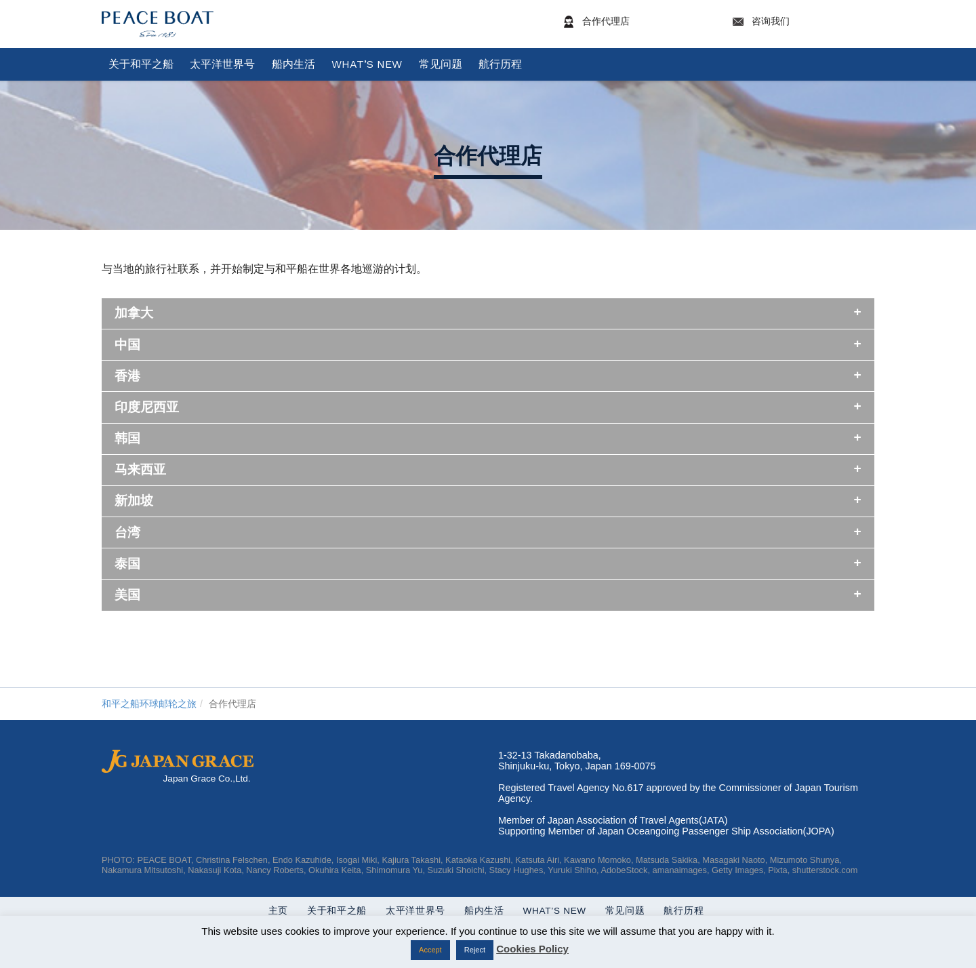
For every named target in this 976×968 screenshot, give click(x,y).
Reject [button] (474, 950)
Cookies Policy (532, 948)
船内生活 (293, 64)
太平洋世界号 (222, 64)
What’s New (366, 64)
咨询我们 (801, 22)
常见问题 (440, 64)
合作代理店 (636, 22)
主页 (261, 911)
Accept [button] (430, 950)
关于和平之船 (141, 64)
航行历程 (500, 64)
